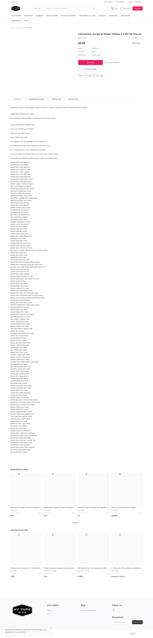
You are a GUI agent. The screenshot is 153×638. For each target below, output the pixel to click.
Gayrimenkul (125, 15)
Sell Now (137, 8)
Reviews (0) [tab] (56, 99)
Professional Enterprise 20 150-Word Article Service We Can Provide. (26, 568)
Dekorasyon (28, 15)
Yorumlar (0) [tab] (73, 99)
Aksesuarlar (113, 15)
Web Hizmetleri (52, 15)
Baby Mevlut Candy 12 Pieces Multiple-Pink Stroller (59, 507)
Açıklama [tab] (17, 99)
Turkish (121, 2)
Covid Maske (16, 15)
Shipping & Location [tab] (36, 99)
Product (37, 8)
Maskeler (29, 28)
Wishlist (125, 8)
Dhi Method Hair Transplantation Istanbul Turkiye (93, 568)
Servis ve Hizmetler (68, 15)
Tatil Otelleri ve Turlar (87, 15)
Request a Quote (118, 576)
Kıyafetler (39, 15)
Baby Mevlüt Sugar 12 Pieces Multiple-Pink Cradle (26, 507)
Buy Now (90, 62)
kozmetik (102, 15)
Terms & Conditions (88, 610)
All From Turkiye (50, 571)
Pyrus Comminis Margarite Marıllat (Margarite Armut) (59, 568)
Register (138, 2)
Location (109, 2)
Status (80, 48)
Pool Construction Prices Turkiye (123, 507)
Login (131, 2)
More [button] (26, 21)
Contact (13, 2)
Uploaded (82, 55)
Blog (48, 614)
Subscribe (137, 622)
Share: (80, 75)
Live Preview (90, 69)
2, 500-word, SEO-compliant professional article (127, 568)
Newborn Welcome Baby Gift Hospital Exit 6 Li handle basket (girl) (93, 507)
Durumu (81, 52)
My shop (83, 38)
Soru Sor (136, 43)
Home (12, 28)
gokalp (25, 469)
